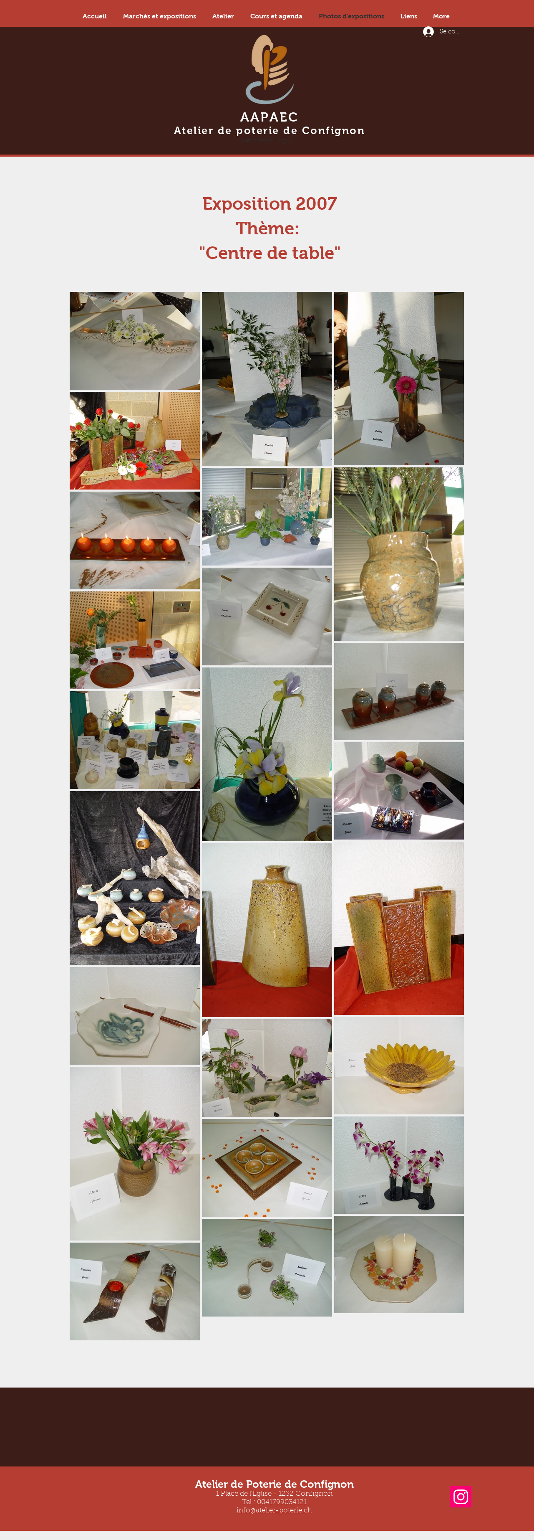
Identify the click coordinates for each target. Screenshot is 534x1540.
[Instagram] (460, 1496)
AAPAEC (269, 117)
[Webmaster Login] (265, 141)
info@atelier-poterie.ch (274, 1510)
